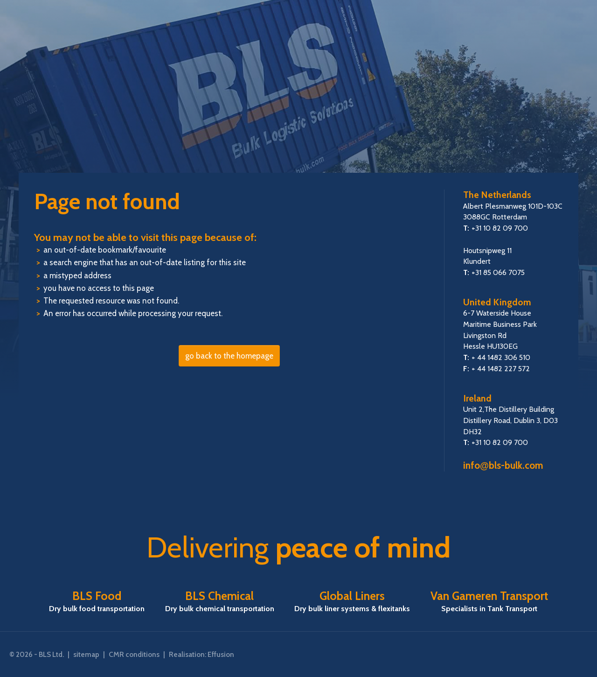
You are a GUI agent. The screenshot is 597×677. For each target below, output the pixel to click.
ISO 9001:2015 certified (578, 655)
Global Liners (352, 601)
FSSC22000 (513, 655)
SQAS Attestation (545, 655)
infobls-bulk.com (503, 465)
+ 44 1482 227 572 (501, 368)
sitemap (86, 654)
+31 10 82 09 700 (500, 228)
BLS (298, 96)
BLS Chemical (219, 601)
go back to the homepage (229, 355)
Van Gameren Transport (489, 601)
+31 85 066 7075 (498, 272)
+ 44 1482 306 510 (501, 357)
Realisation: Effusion (201, 654)
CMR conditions (134, 654)
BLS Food (97, 601)
